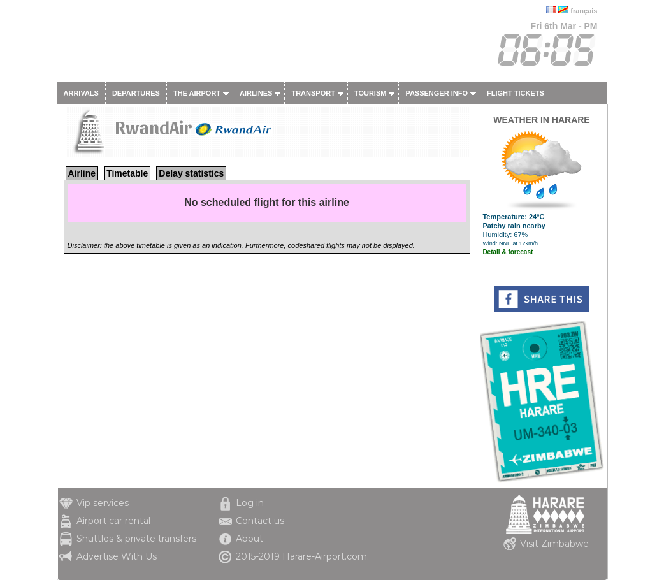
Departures (136, 93)
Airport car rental (113, 520)
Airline (82, 173)
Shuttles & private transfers (136, 538)
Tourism (370, 93)
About (249, 538)
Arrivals (81, 93)
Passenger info (436, 93)
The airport (196, 93)
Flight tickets (515, 93)
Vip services (102, 503)
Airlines (256, 93)
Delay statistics (191, 173)
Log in (250, 503)
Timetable (127, 173)
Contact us (260, 520)
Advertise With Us (116, 556)
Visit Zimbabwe (554, 543)
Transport (313, 93)
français (583, 11)
